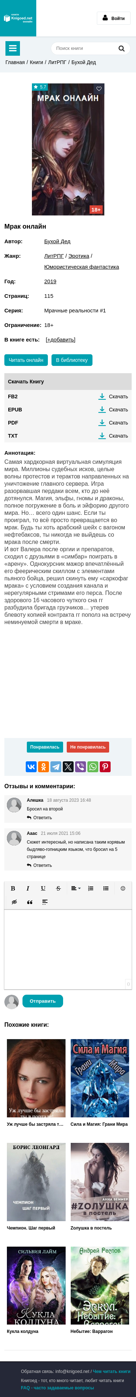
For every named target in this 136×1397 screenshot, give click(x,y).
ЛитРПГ (57, 62)
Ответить (42, 817)
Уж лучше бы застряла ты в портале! (36, 1124)
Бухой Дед (83, 62)
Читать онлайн (26, 360)
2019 (50, 281)
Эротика (79, 256)
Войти (114, 18)
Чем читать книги (112, 1371)
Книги (36, 62)
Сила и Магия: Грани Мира (99, 1124)
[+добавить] (60, 339)
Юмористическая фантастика (81, 267)
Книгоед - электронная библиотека (18, 18)
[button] (13, 888)
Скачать (118, 396)
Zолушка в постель (91, 1228)
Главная (15, 62)
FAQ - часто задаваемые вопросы (57, 1387)
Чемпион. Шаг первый (31, 1228)
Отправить (43, 1001)
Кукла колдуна (22, 1331)
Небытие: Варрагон (92, 1331)
